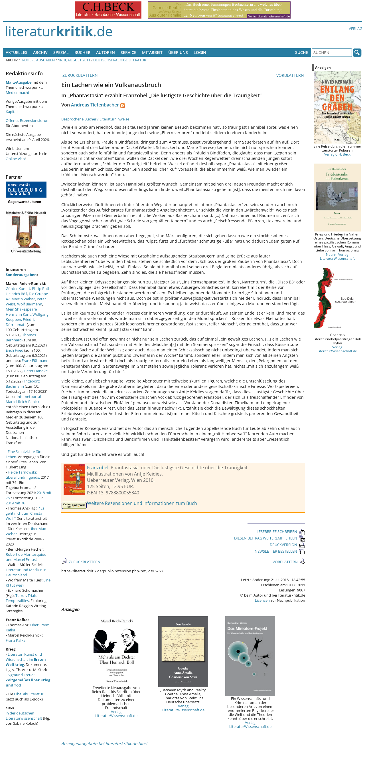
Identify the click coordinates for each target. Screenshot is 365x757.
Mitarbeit (152, 52)
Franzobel (97, 467)
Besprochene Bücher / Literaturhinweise (95, 119)
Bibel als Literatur (28, 693)
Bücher (82, 52)
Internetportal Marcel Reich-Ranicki (23, 399)
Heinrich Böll (16, 293)
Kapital (11, 111)
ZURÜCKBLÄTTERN (79, 75)
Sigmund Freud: (28, 680)
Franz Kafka (15, 640)
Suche (301, 52)
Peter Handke (36, 370)
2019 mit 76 (15, 503)
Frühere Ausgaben (38, 60)
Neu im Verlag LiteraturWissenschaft (337, 256)
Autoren (105, 52)
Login (200, 52)
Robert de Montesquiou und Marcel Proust (26, 557)
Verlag (355, 28)
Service (128, 52)
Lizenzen (262, 600)
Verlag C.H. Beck (337, 154)
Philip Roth (41, 288)
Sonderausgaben (21, 274)
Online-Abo (15, 158)
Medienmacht (17, 92)
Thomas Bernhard (21, 337)
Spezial (61, 52)
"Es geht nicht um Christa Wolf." (25, 513)
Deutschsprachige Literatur (119, 60)
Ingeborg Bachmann (23, 383)
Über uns (178, 52)
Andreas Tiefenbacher (95, 105)
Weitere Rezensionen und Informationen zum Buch (142, 503)
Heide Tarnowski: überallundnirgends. (23, 475)
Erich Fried (14, 350)
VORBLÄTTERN (290, 75)
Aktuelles (16, 52)
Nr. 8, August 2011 (74, 60)
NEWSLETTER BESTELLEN (280, 551)
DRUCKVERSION (287, 544)
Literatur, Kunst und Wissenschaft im (26, 659)
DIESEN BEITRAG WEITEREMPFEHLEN (269, 538)
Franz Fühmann (35, 360)
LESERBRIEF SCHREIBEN (281, 531)
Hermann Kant (18, 314)
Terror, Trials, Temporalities (21, 598)
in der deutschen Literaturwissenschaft (24, 715)
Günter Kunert (18, 288)
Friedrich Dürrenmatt (22, 322)
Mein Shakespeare (21, 309)
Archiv (40, 52)
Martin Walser (23, 298)
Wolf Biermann (29, 304)
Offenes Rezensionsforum (28, 120)
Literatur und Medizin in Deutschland (26, 572)
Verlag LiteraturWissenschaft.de (116, 713)
